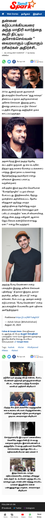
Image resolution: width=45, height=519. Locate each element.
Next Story (39, 515)
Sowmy (32, 53)
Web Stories (12, 14)
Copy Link (21, 61)
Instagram (29, 508)
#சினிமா (5, 55)
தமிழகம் (25, 14)
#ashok (11, 347)
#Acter (20, 347)
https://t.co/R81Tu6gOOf (27, 317)
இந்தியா (37, 14)
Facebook (6, 508)
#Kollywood (32, 347)
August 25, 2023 (13, 325)
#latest (14, 350)
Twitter (17, 508)
